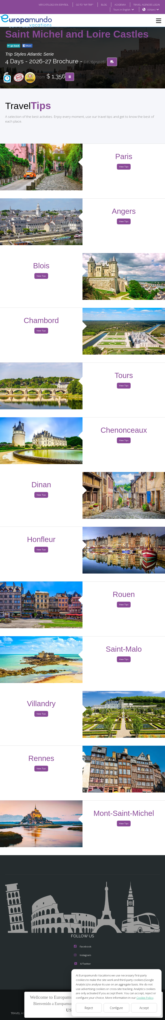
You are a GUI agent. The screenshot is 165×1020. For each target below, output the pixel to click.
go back (14, 46)
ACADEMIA (116, 4)
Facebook (82, 947)
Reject (88, 1007)
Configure (116, 1007)
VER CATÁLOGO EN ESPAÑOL (45, 4)
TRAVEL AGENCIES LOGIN (145, 4)
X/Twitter (82, 964)
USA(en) (153, 9)
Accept (144, 1007)
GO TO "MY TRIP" (79, 4)
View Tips (123, 167)
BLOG (99, 4)
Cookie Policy (141, 997)
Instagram (82, 955)
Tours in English (123, 9)
